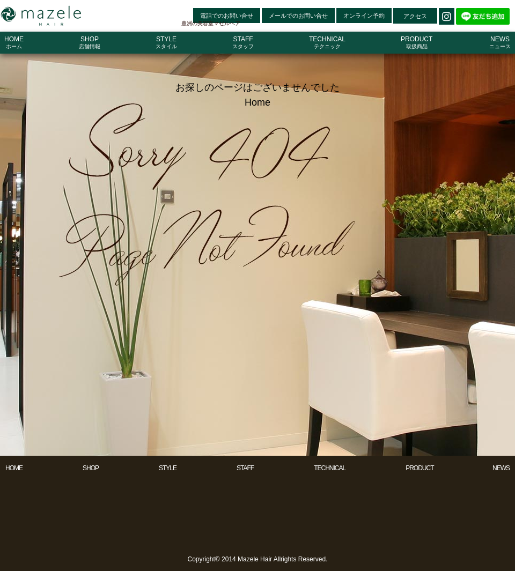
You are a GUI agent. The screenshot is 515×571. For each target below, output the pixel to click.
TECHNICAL (329, 468)
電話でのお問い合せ (226, 15)
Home (257, 102)
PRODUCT (419, 468)
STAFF (245, 468)
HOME (14, 468)
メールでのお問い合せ (298, 15)
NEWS (501, 468)
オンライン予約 (364, 15)
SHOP (91, 468)
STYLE (167, 468)
